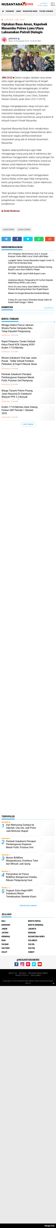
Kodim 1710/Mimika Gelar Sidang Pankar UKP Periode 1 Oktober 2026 (19, 410)
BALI (3, 921)
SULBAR (5, 944)
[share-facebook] (17, 239)
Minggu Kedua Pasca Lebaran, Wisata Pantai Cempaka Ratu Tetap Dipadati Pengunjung (17, 328)
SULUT (4, 952)
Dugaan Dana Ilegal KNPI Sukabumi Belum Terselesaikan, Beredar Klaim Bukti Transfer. (21, 895)
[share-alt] (6, 239)
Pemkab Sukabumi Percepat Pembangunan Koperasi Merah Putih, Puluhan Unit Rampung (17, 377)
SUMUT (31, 952)
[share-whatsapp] (39, 239)
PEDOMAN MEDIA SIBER (38, 973)
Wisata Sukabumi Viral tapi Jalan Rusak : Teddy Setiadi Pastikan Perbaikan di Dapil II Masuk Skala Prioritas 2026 (19, 362)
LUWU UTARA (19, 20)
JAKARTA (32, 929)
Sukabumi (10, 11)
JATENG (4, 932)
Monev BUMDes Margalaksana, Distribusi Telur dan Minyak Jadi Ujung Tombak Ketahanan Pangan (22, 862)
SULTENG (5, 948)
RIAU (3, 940)
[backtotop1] (53, 983)
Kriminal (5, 936)
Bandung (5, 925)
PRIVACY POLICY (22, 975)
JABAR (18, 11)
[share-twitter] (28, 239)
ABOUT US (13, 973)
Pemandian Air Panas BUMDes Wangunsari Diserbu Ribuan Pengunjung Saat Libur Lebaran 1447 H (21, 879)
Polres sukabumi (46, 11)
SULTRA (31, 948)
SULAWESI (32, 940)
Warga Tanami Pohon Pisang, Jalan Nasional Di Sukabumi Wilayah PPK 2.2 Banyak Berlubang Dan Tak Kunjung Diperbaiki (17, 396)
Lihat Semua (28, 424)
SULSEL (31, 944)
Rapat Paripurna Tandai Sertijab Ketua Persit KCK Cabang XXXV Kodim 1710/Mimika (18, 344)
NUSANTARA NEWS (30, 11)
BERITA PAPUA (34, 921)
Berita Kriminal (36, 925)
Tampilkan (48, 308)
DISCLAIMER (36, 975)
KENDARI (32, 932)
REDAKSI (22, 973)
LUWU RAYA (8, 20)
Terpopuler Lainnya (28, 906)
